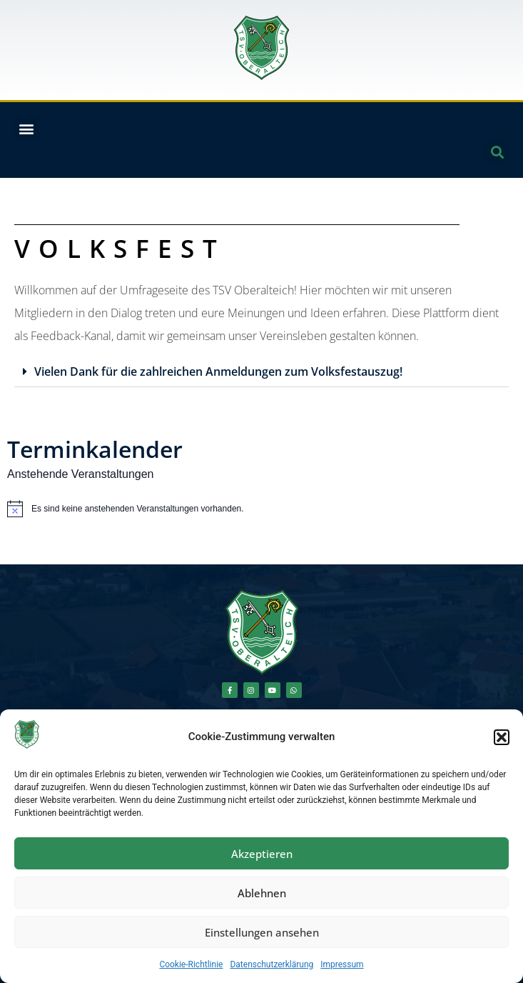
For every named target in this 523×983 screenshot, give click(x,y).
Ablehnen (262, 893)
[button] (501, 737)
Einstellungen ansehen (262, 932)
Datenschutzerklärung (271, 964)
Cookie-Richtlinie (191, 964)
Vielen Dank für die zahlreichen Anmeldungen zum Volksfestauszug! (218, 371)
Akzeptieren (262, 854)
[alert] (261, 508)
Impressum (341, 964)
